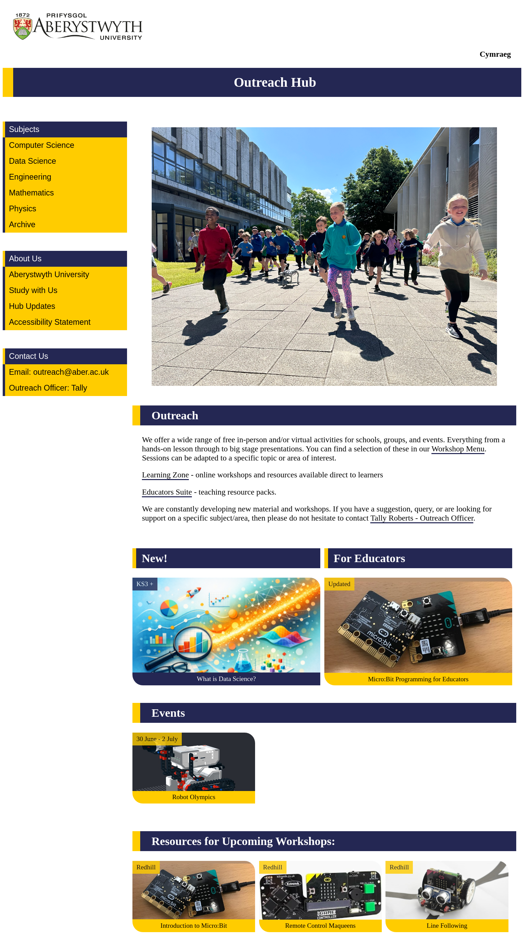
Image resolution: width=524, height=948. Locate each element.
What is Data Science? (226, 678)
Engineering (30, 177)
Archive (22, 224)
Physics (22, 208)
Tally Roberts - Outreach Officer (421, 518)
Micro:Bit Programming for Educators (418, 679)
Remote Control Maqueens (320, 925)
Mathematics (31, 192)
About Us (25, 258)
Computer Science (41, 145)
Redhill (146, 867)
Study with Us (33, 290)
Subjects (24, 129)
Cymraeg (495, 54)
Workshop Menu (457, 448)
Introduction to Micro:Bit (193, 925)
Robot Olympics (194, 796)
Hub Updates (32, 306)
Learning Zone (165, 474)
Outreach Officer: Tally (48, 388)
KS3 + (144, 583)
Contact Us (28, 356)
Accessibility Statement (50, 322)
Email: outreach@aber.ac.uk (59, 372)
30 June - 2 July (157, 738)
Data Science (32, 161)
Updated (339, 583)
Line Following (447, 925)
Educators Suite (167, 492)
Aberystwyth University (49, 274)
